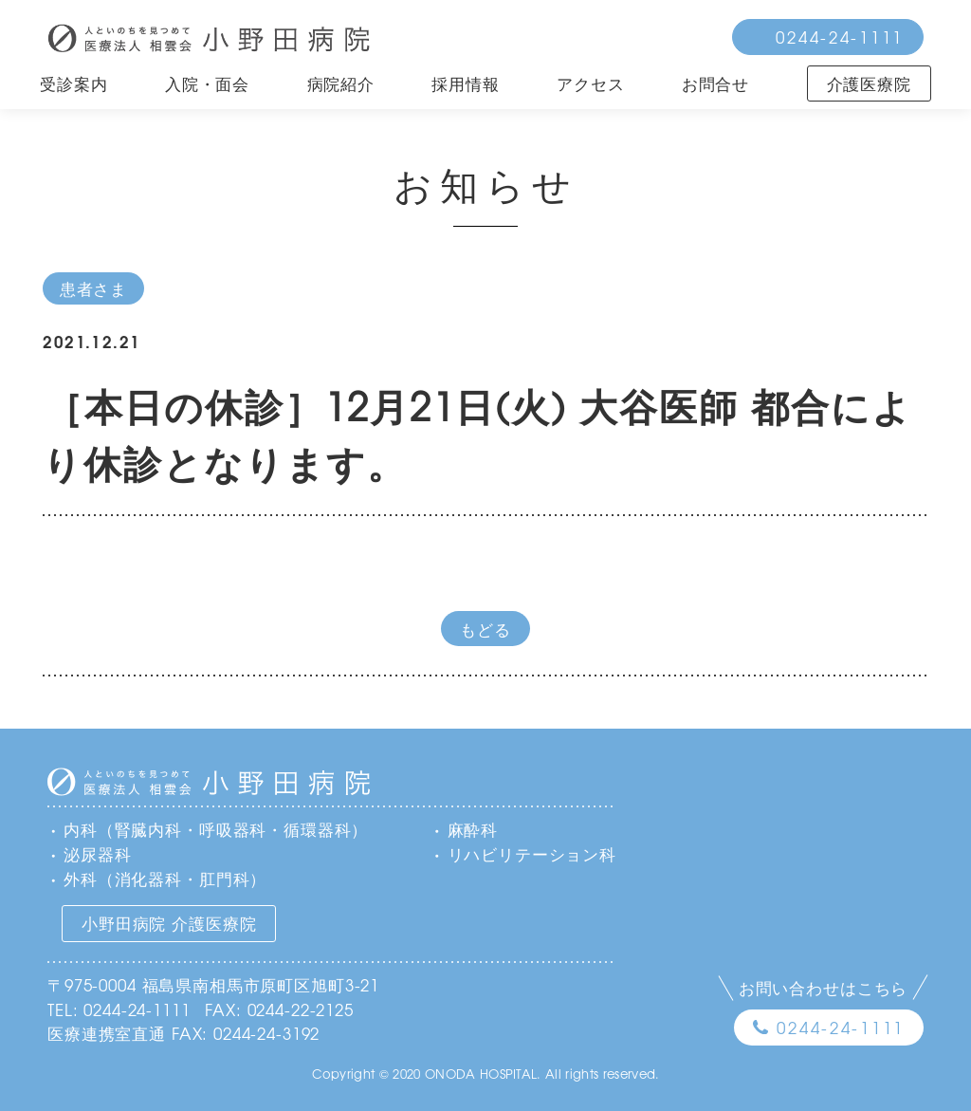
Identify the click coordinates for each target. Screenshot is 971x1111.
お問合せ (715, 83)
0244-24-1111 (840, 36)
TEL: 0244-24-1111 (118, 1009)
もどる (485, 628)
